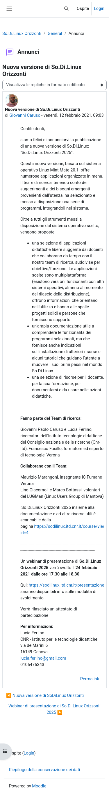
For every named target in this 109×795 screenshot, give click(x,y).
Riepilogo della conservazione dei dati (44, 769)
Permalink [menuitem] (89, 678)
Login (99, 8)
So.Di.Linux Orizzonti (21, 33)
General (55, 33)
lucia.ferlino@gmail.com (43, 658)
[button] (66, 8)
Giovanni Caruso (24, 115)
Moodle (39, 786)
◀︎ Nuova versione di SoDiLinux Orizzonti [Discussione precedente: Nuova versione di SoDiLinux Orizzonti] (45, 695)
